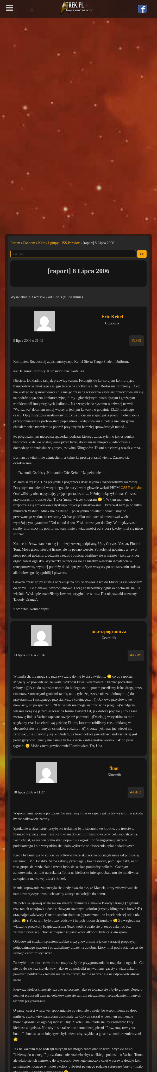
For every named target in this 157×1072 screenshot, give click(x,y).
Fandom (29, 243)
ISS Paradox (71, 243)
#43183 (135, 792)
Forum (15, 243)
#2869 (136, 341)
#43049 (135, 655)
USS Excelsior (131, 488)
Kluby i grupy (48, 243)
